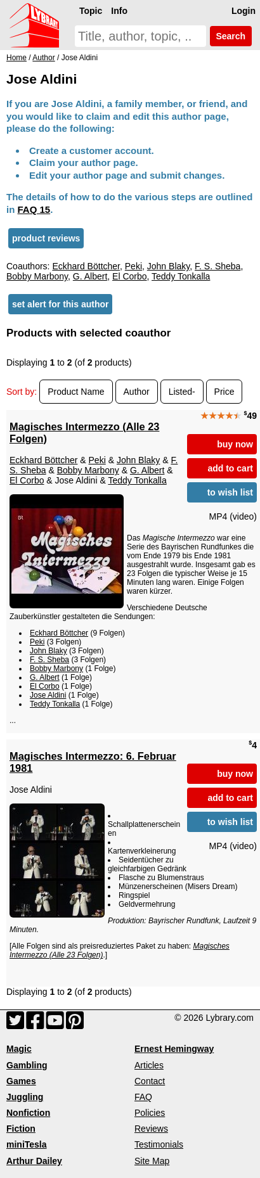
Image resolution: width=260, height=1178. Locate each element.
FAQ (143, 1097)
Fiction (21, 1129)
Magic (19, 1049)
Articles (149, 1065)
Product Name (76, 392)
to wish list (230, 492)
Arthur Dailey (34, 1161)
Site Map (151, 1161)
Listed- (182, 392)
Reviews (151, 1129)
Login (243, 11)
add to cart (230, 468)
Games (21, 1081)
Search (231, 36)
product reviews (46, 238)
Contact (149, 1081)
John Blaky (168, 266)
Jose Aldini (48, 695)
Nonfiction (28, 1113)
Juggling (24, 1097)
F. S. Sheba (217, 266)
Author (137, 392)
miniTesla (26, 1144)
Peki (133, 266)
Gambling (27, 1065)
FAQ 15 (34, 209)
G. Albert (90, 276)
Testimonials (158, 1144)
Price (224, 392)
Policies (149, 1113)
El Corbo (129, 276)
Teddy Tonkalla (181, 276)
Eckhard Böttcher (86, 266)
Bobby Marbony (37, 276)
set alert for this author (60, 304)
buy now (235, 444)
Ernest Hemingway (174, 1049)
